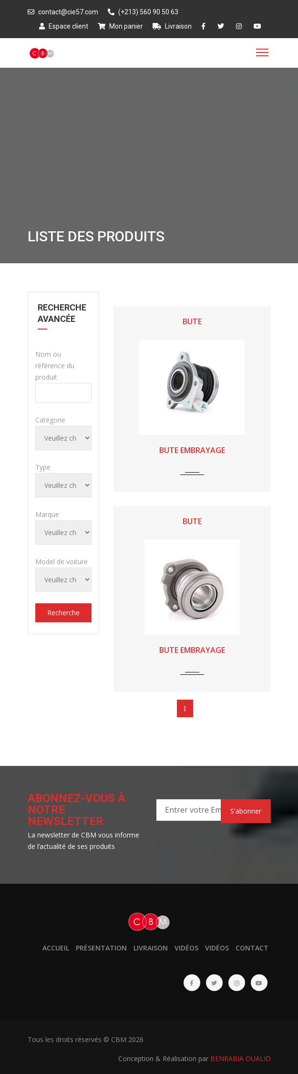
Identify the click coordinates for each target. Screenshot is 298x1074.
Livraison (172, 26)
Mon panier (120, 26)
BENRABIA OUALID (240, 1058)
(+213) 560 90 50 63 (143, 12)
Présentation (101, 947)
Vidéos (186, 947)
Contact (252, 947)
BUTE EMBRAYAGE (192, 450)
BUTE (192, 321)
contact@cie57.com (63, 12)
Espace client (63, 26)
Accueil (55, 947)
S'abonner (245, 811)
